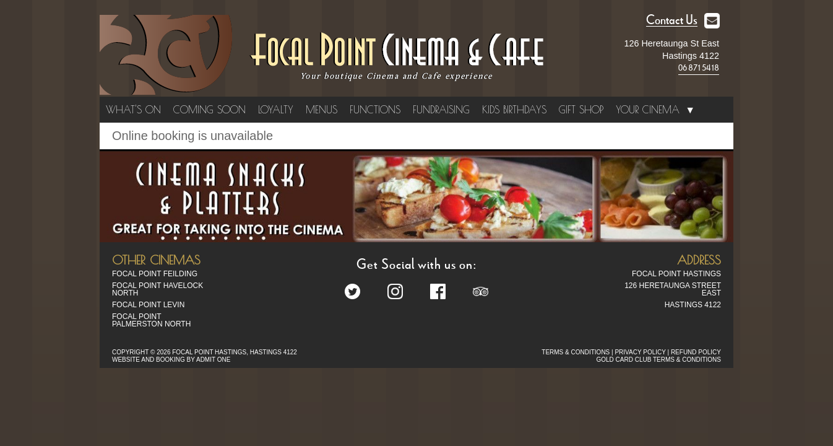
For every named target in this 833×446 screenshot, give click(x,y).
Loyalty (275, 109)
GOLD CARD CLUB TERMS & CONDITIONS (658, 359)
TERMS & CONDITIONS (576, 352)
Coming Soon (209, 109)
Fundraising (441, 109)
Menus (321, 109)
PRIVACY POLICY (640, 352)
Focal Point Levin (148, 304)
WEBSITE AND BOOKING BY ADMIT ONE (171, 359)
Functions (375, 109)
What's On (133, 109)
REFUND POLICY (696, 352)
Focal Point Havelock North (157, 289)
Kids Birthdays (514, 109)
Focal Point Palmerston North (151, 320)
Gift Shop (581, 109)
